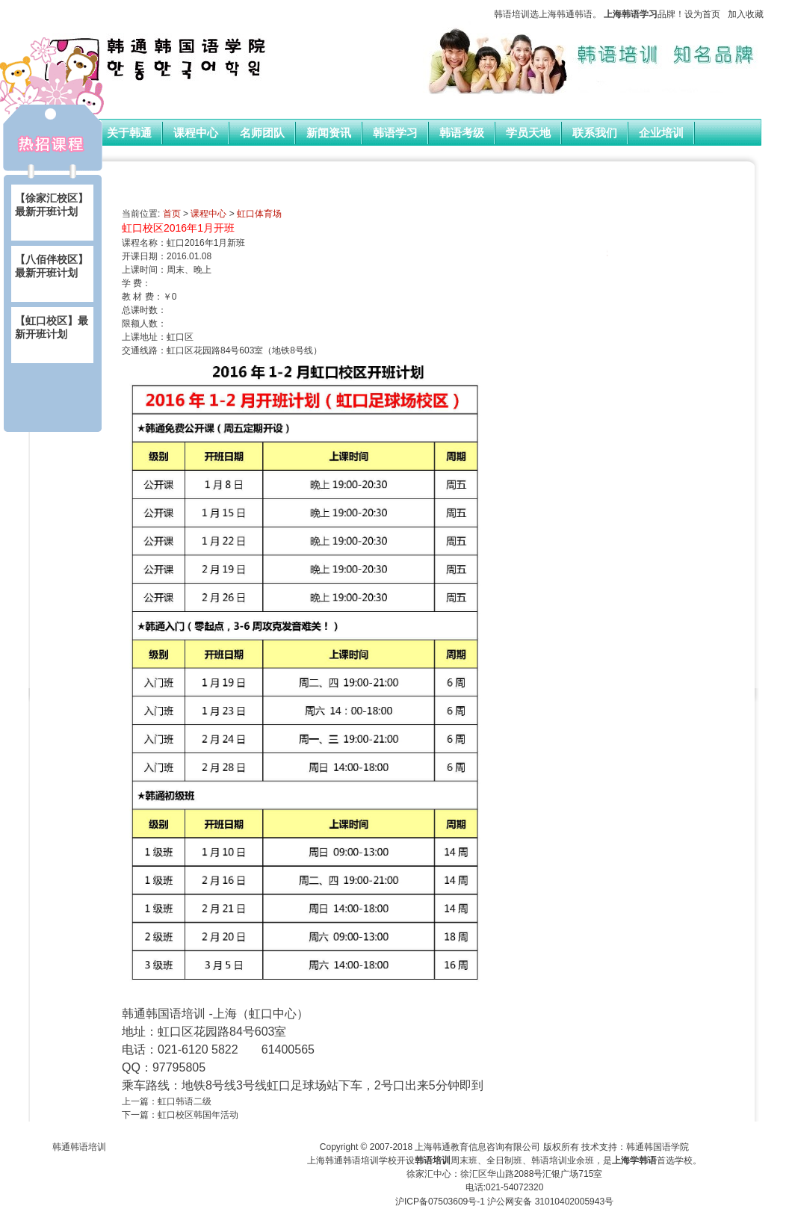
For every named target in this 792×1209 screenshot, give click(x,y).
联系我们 (594, 133)
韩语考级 (461, 133)
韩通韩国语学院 (657, 1147)
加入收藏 (746, 14)
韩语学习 (395, 133)
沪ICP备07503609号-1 (440, 1201)
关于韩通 (129, 133)
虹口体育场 (259, 213)
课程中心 (195, 133)
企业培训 (661, 133)
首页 (172, 213)
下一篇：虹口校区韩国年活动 (180, 1115)
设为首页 (702, 14)
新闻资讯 (328, 133)
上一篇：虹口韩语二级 (166, 1101)
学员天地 (528, 133)
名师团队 (262, 133)
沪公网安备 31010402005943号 (550, 1201)
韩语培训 (512, 14)
